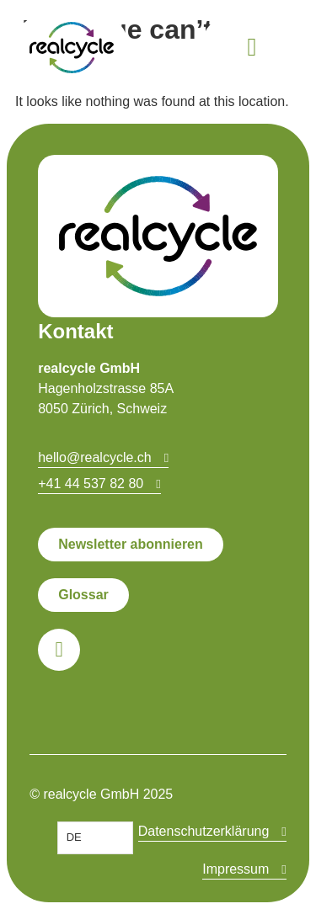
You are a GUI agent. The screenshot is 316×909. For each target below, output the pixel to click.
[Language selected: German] (95, 837)
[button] (252, 47)
